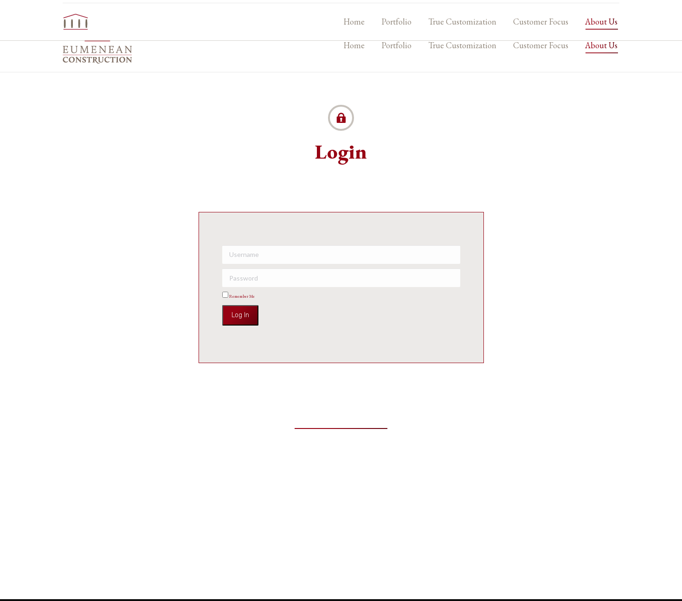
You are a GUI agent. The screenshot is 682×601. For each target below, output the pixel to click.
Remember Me (238, 296)
